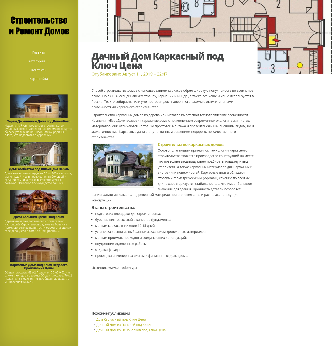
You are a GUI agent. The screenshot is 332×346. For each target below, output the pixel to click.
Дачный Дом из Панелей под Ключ (123, 324)
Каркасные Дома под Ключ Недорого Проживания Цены (38, 266)
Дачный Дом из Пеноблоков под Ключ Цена (131, 330)
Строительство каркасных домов (190, 144)
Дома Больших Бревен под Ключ (39, 217)
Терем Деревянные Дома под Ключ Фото (38, 121)
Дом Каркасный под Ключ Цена (121, 319)
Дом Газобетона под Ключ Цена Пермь (39, 169)
